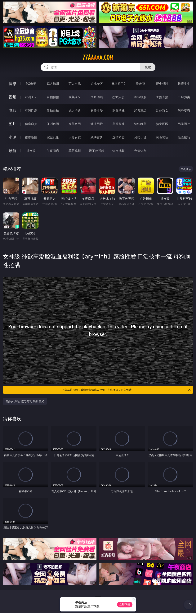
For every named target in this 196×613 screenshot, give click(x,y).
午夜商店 (53, 151)
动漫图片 (97, 124)
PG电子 (31, 83)
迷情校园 (118, 137)
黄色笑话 (162, 137)
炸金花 (140, 83)
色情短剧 (140, 151)
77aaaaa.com (97, 57)
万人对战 (75, 83)
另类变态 (184, 110)
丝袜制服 (140, 97)
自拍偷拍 (53, 97)
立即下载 (124, 604)
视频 (12, 97)
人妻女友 (75, 137)
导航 (12, 150)
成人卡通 (75, 110)
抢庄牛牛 (184, 83)
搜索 (148, 67)
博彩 (12, 83)
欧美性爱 (97, 110)
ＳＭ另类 (184, 97)
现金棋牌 (162, 83)
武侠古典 (97, 137)
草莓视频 (75, 151)
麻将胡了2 (118, 83)
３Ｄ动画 (97, 97)
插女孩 (31, 151)
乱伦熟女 (162, 110)
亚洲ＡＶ (31, 97)
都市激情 (31, 137)
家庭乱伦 (53, 137)
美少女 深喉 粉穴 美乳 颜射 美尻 (25, 401)
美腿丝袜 (118, 124)
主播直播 (162, 97)
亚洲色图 (53, 124)
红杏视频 (118, 151)
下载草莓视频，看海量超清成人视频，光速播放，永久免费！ (126, 390)
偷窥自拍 (31, 124)
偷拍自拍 (53, 110)
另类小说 (140, 137)
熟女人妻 (118, 97)
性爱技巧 (184, 137)
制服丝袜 (118, 110)
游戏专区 (97, 83)
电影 (12, 110)
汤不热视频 (96, 151)
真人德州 (53, 83)
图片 (12, 123)
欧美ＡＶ (75, 97)
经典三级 (140, 110)
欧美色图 (75, 124)
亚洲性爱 (31, 110)
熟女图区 (162, 124)
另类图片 (184, 124)
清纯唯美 (140, 124)
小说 (12, 137)
